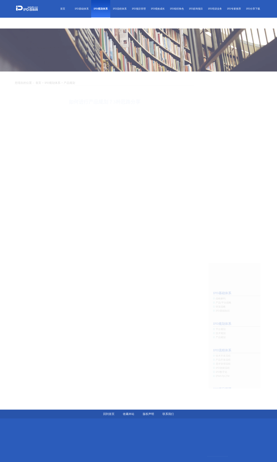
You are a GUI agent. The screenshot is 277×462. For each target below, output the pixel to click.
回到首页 (108, 413)
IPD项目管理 (139, 8)
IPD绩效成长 (158, 8)
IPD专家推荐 (234, 8)
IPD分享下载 (253, 8)
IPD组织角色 (177, 8)
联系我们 (168, 413)
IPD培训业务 (215, 8)
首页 (62, 8)
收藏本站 (128, 413)
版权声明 (148, 413)
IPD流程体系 (120, 8)
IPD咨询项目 (196, 8)
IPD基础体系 (82, 8)
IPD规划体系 (101, 8)
